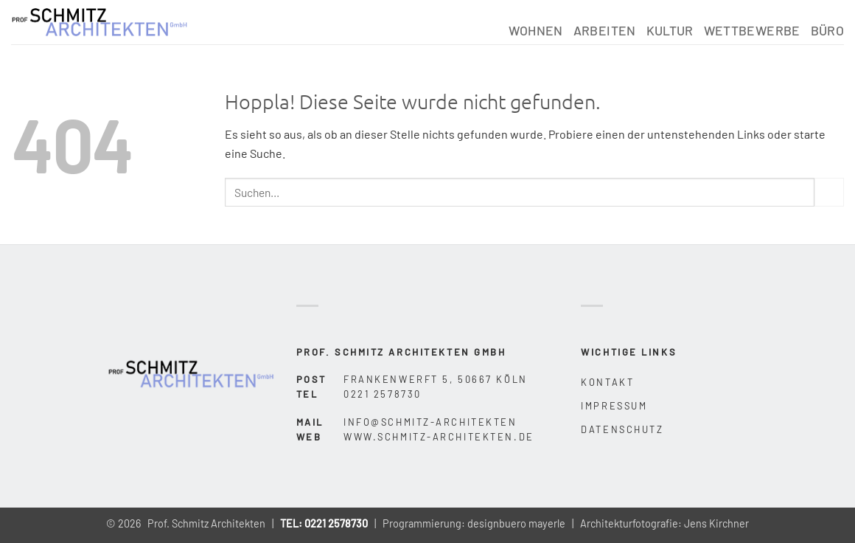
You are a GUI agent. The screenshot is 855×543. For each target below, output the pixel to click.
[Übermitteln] (829, 192)
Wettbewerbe (752, 30)
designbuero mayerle (516, 523)
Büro (827, 30)
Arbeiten (604, 30)
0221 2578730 (336, 523)
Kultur (670, 30)
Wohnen (536, 30)
